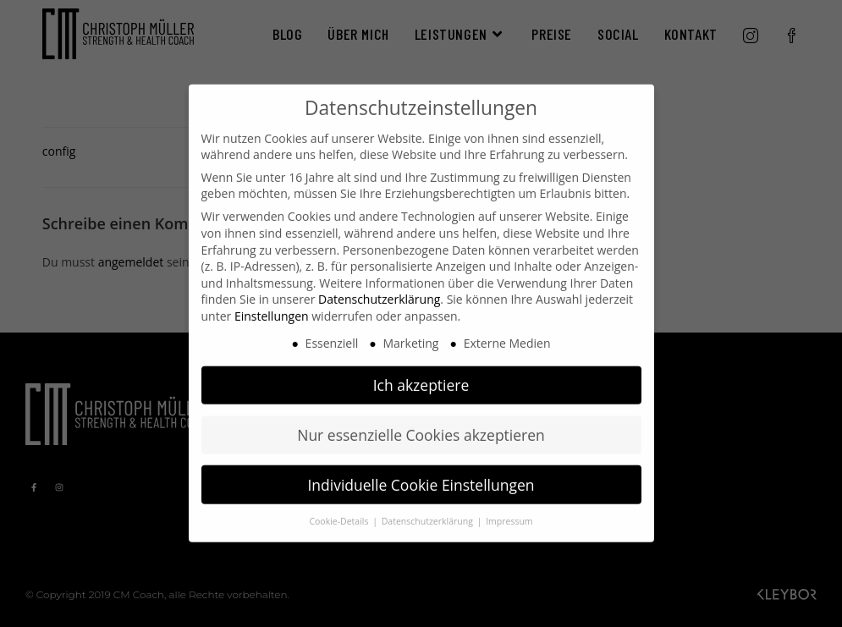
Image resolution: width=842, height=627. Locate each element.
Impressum (509, 506)
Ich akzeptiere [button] (421, 369)
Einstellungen (271, 301)
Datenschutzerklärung (379, 284)
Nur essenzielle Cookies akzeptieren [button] (421, 419)
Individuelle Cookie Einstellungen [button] (420, 469)
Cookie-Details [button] (340, 506)
